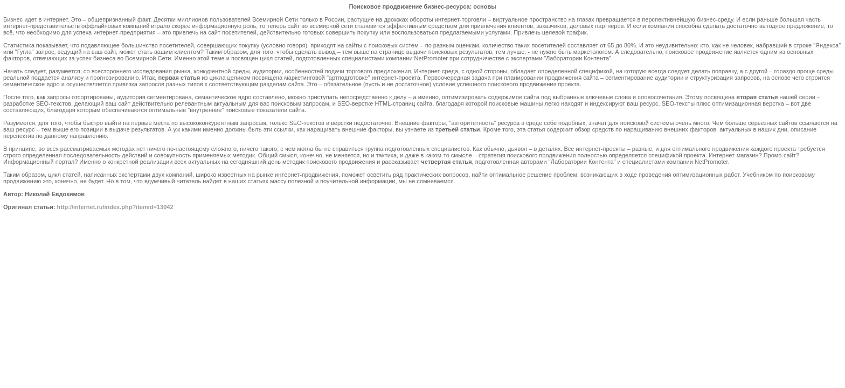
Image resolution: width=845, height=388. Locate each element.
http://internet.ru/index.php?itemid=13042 (115, 207)
